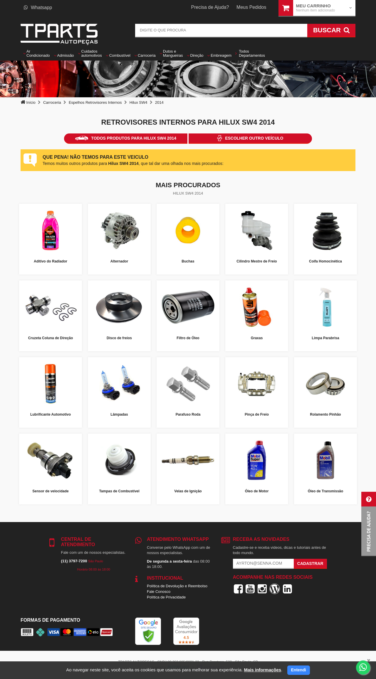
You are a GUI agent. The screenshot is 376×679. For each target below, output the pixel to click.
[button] (368, 524)
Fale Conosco (158, 591)
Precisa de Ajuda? (210, 7)
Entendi (298, 670)
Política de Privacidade (166, 597)
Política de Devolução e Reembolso (177, 586)
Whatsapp (38, 7)
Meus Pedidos (251, 7)
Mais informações (262, 669)
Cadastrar (310, 563)
